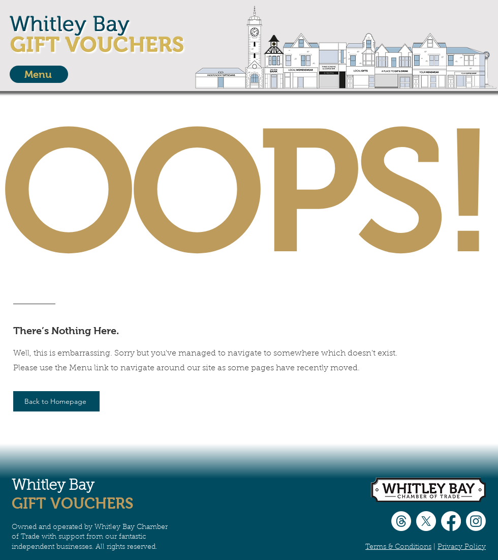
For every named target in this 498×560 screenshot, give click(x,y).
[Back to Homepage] (56, 401)
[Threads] (401, 521)
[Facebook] (451, 521)
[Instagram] (476, 521)
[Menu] (39, 74)
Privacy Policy (462, 547)
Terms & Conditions (398, 547)
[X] (426, 521)
